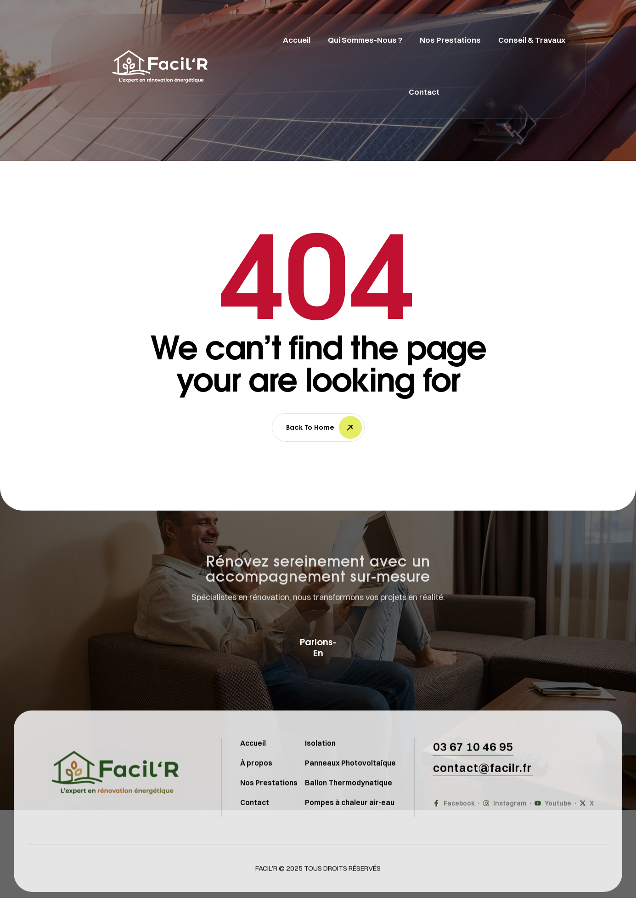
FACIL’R (266, 886)
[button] (318, 647)
